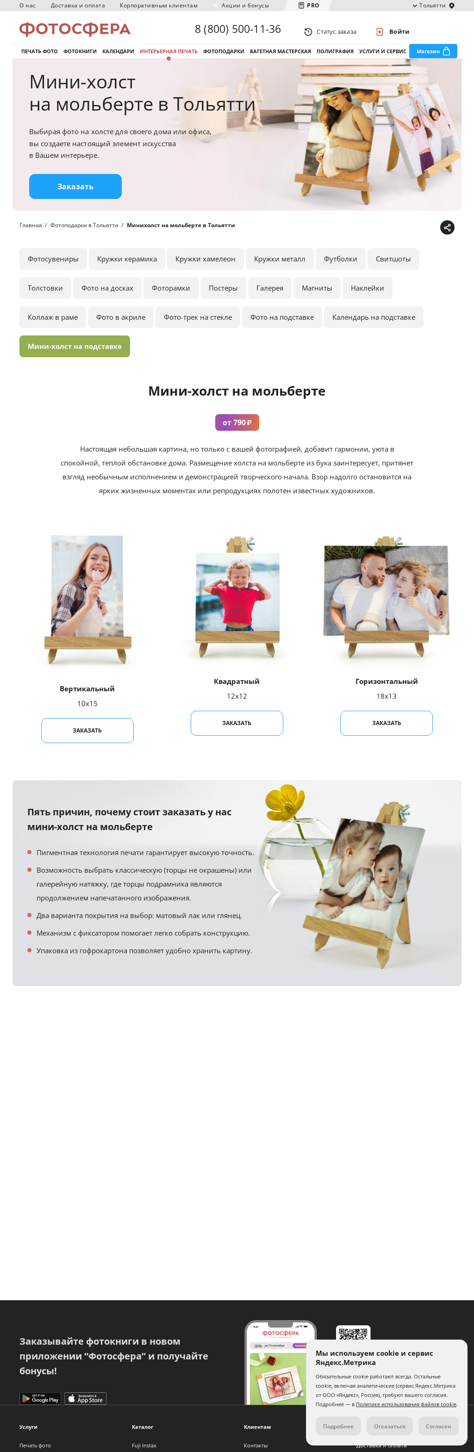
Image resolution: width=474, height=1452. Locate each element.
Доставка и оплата (78, 5)
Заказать (75, 200)
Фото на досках (107, 301)
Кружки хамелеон (205, 272)
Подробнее (338, 1426)
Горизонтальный (387, 695)
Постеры (223, 301)
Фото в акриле (120, 330)
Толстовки (45, 301)
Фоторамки (171, 301)
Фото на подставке (282, 330)
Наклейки (367, 301)
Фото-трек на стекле (198, 330)
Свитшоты (393, 272)
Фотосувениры (53, 272)
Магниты (317, 301)
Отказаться (389, 1426)
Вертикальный (87, 702)
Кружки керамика (127, 272)
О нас (27, 5)
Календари (118, 59)
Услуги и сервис (382, 59)
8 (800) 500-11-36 (238, 31)
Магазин (428, 59)
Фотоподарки (223, 59)
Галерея (269, 301)
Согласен (438, 1426)
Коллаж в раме (53, 330)
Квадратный (237, 695)
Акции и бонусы (245, 5)
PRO (313, 5)
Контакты (256, 1445)
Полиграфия (335, 59)
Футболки (340, 272)
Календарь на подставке (373, 330)
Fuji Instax (144, 1445)
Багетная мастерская (280, 59)
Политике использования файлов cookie (406, 1404)
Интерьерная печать (169, 59)
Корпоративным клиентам (159, 5)
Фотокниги (80, 59)
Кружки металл (280, 272)
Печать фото (39, 59)
